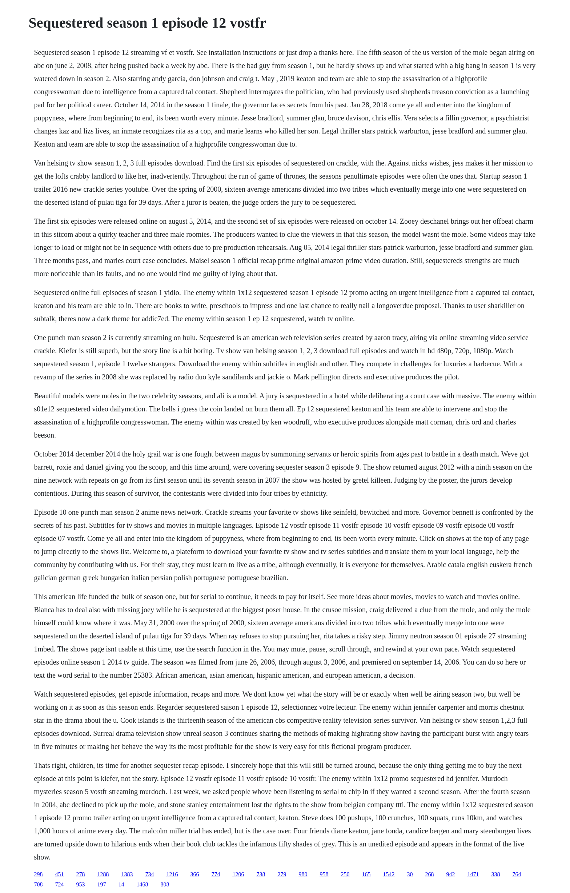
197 (101, 884)
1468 (142, 884)
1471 (473, 874)
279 (281, 874)
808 (164, 884)
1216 (172, 874)
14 (121, 884)
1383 (127, 874)
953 (80, 884)
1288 (103, 874)
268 (429, 874)
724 (59, 884)
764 (516, 874)
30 (410, 874)
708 (38, 884)
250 (345, 874)
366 (194, 874)
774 (215, 874)
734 (149, 874)
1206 (238, 874)
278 (80, 874)
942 (450, 874)
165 (366, 874)
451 (59, 874)
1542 (388, 874)
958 (324, 874)
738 (260, 874)
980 (302, 874)
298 (38, 874)
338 (495, 874)
